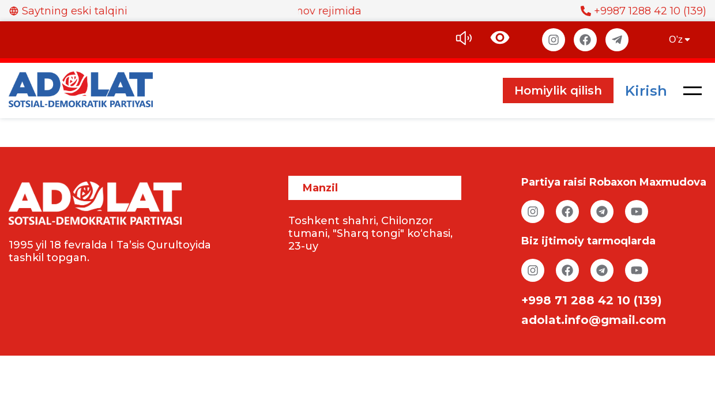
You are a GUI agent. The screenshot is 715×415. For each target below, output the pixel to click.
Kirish (646, 90)
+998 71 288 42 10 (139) (591, 300)
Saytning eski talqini (68, 11)
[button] (692, 90)
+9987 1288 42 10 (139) (643, 11)
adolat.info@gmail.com (593, 320)
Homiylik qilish (558, 90)
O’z (680, 39)
